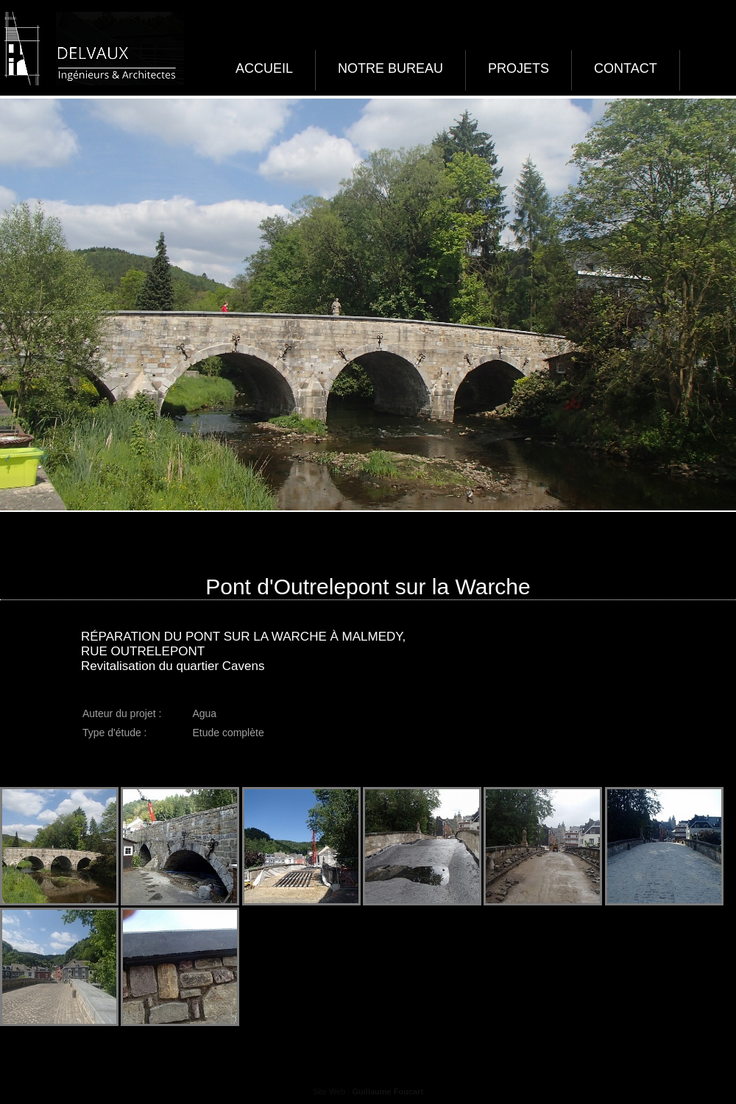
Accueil (264, 68)
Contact (625, 68)
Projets (518, 68)
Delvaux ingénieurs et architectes (92, 48)
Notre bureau (390, 68)
